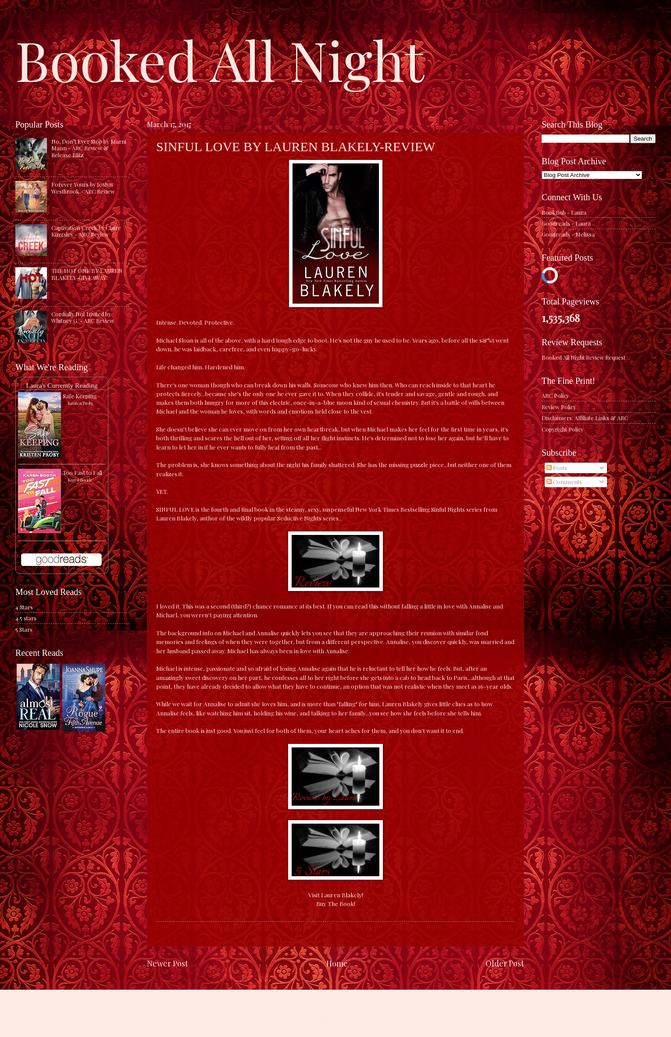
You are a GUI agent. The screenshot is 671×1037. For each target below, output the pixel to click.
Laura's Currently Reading (61, 385)
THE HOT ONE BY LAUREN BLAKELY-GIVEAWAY (86, 274)
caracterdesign (330, 1019)
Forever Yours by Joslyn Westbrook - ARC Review (83, 188)
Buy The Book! (335, 903)
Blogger (394, 1019)
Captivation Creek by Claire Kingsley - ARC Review (86, 231)
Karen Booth (80, 480)
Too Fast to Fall (82, 472)
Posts (556, 467)
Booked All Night (219, 59)
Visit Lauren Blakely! (335, 895)
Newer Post (167, 963)
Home (337, 963)
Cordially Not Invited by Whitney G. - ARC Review (82, 317)
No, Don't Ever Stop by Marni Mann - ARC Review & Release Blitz (88, 148)
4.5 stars (25, 618)
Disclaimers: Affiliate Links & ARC (585, 417)
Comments (564, 481)
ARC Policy (555, 395)
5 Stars (23, 629)
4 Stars (24, 607)
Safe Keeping (80, 396)
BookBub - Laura (564, 212)
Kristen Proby (80, 403)
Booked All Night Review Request (583, 357)
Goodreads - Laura (566, 223)
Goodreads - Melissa (568, 234)
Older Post (504, 963)
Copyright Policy (562, 429)
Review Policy (559, 407)
